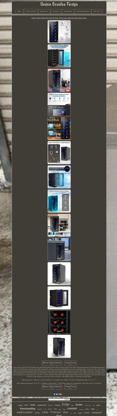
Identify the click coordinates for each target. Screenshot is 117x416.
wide (71, 413)
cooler (87, 412)
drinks (37, 412)
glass (98, 405)
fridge (66, 404)
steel (72, 405)
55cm (64, 409)
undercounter (25, 412)
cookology (81, 409)
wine (93, 409)
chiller (32, 405)
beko (26, 405)
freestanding (27, 408)
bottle (50, 409)
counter (72, 408)
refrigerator (88, 405)
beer (75, 413)
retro (97, 409)
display (20, 405)
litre (55, 409)
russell (39, 409)
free (94, 405)
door (65, 412)
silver (60, 409)
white (45, 412)
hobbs (87, 409)
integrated (97, 412)
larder (79, 404)
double (80, 413)
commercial (41, 405)
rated (45, 409)
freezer (55, 412)
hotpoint (57, 405)
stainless (50, 405)
